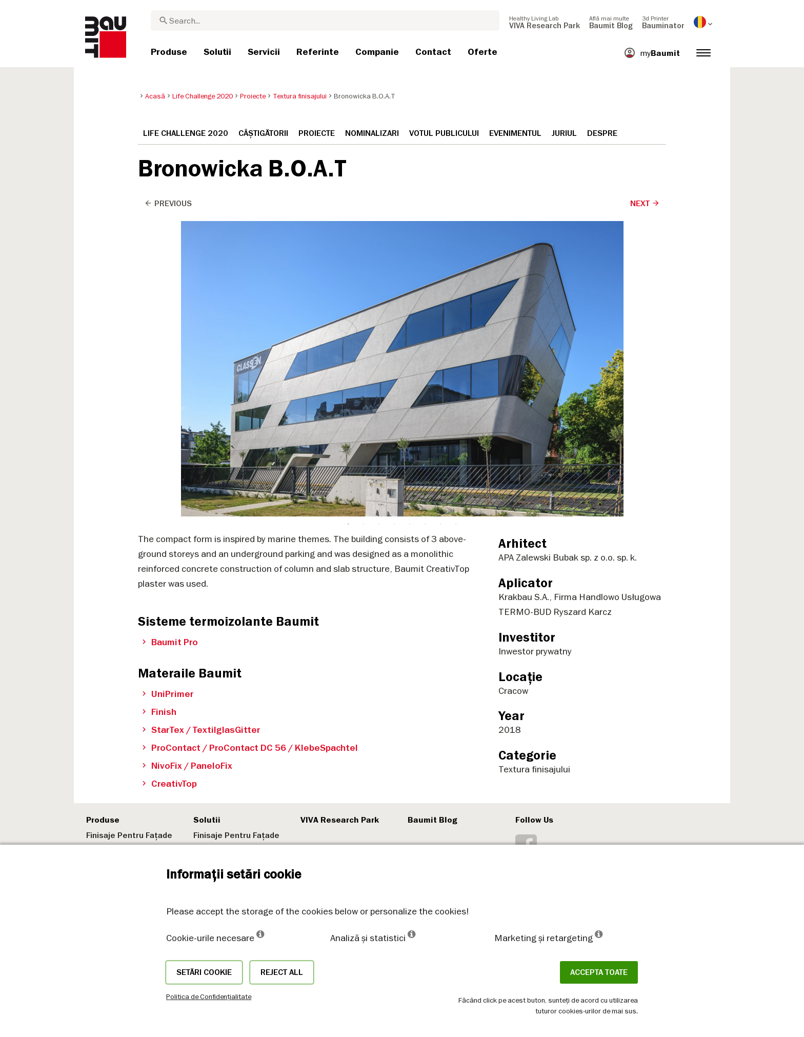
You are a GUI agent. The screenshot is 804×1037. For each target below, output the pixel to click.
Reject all (281, 972)
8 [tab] (456, 229)
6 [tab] (425, 229)
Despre (602, 133)
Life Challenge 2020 (185, 133)
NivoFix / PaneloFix (187, 765)
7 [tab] (440, 229)
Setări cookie (204, 972)
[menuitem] (545, 22)
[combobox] (325, 20)
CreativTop (169, 783)
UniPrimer (168, 694)
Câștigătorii (263, 133)
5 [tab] (410, 229)
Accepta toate (599, 972)
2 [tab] (363, 229)
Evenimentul (515, 133)
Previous (168, 203)
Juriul (564, 133)
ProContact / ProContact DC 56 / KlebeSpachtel (250, 747)
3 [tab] (379, 229)
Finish (159, 711)
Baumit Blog (432, 820)
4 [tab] (394, 229)
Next (645, 203)
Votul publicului (444, 133)
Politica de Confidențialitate (208, 996)
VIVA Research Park (339, 820)
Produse (102, 820)
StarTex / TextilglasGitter (201, 729)
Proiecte (316, 133)
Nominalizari (372, 133)
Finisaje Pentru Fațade (129, 835)
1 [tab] (348, 229)
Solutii (206, 820)
